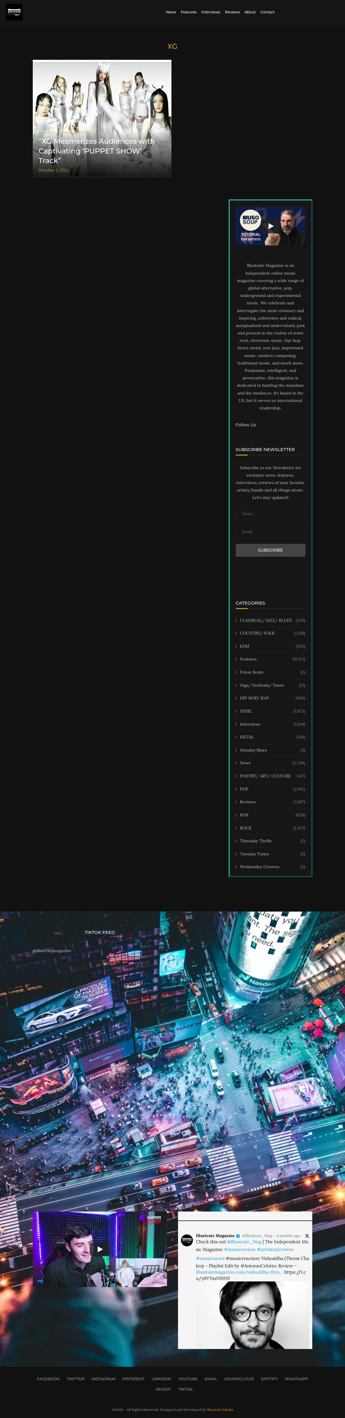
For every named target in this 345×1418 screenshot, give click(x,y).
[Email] (209, 1379)
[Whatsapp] (294, 1379)
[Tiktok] (184, 1389)
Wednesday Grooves (272, 867)
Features (188, 12)
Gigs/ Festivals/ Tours (272, 685)
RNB (272, 815)
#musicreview (240, 1249)
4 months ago (288, 1235)
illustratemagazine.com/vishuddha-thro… (239, 1272)
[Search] (336, 12)
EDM (272, 646)
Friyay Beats (272, 672)
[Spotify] (267, 1379)
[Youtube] (186, 1379)
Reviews (232, 12)
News (171, 12)
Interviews (210, 12)
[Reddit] (161, 1389)
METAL (272, 737)
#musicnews (210, 1258)
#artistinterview (275, 1249)
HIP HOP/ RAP (272, 698)
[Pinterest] (132, 1379)
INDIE (272, 711)
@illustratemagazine (52, 950)
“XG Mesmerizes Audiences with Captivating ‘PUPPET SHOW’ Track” (97, 151)
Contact (267, 12)
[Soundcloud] (237, 1379)
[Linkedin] (159, 1379)
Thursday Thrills (272, 841)
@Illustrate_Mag (257, 1235)
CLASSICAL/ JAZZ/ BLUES (272, 621)
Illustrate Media (220, 1409)
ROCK (272, 828)
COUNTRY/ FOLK (272, 633)
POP (272, 789)
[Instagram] (101, 1379)
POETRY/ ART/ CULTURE (272, 776)
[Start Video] (270, 226)
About (250, 12)
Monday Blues (272, 750)
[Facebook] (46, 1379)
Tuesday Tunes (272, 854)
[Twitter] (73, 1379)
